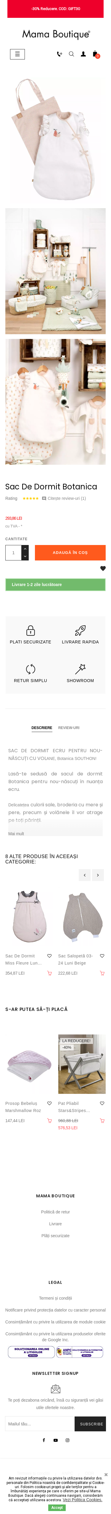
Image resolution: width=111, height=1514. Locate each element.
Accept (57, 1508)
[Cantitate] (13, 552)
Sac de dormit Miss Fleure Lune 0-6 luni (22, 960)
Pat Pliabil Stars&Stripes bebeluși (72, 1107)
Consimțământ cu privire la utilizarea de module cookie (55, 1322)
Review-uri (69, 728)
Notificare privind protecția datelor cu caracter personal (55, 1310)
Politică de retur (55, 1212)
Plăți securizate (55, 1235)
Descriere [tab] (42, 728)
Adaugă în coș (70, 552)
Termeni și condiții (55, 1298)
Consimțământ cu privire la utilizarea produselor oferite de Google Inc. (55, 1336)
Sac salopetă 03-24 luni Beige (75, 959)
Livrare (55, 1223)
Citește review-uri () (64, 498)
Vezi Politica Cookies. (82, 1499)
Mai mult (16, 833)
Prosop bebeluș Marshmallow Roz (23, 1107)
